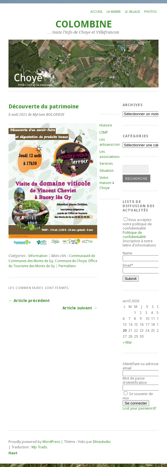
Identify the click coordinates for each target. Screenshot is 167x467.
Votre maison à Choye (106, 182)
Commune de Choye (70, 261)
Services (106, 163)
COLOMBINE (83, 24)
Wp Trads (39, 447)
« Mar (127, 342)
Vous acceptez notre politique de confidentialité (137, 228)
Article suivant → (79, 308)
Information (37, 256)
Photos (150, 12)
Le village (132, 12)
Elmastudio (102, 442)
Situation (106, 170)
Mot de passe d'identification (135, 380)
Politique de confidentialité (134, 234)
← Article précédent (29, 300)
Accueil (96, 12)
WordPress (51, 442)
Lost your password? (140, 408)
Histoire (105, 125)
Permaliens (67, 266)
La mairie (114, 12)
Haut (13, 453)
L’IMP (103, 132)
